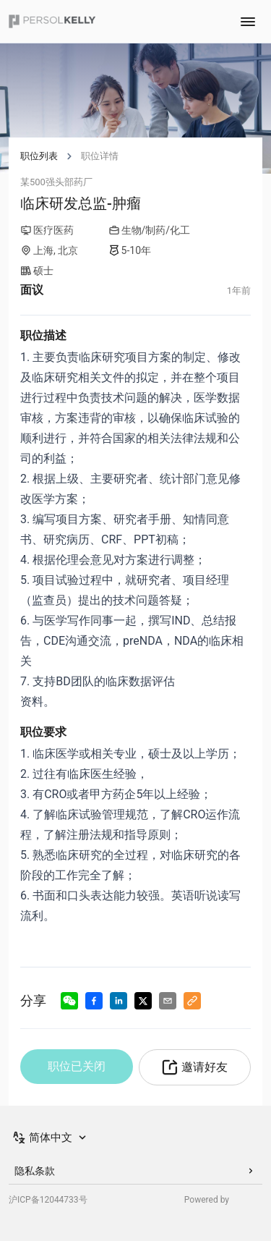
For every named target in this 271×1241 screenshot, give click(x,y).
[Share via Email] (167, 1000)
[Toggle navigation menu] (247, 21)
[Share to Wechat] (69, 1000)
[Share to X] (143, 1000)
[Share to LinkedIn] (118, 1000)
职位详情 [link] (100, 156)
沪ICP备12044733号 (48, 1200)
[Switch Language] (51, 1137)
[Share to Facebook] (94, 1000)
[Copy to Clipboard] (192, 1000)
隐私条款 (135, 1171)
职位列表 (39, 156)
